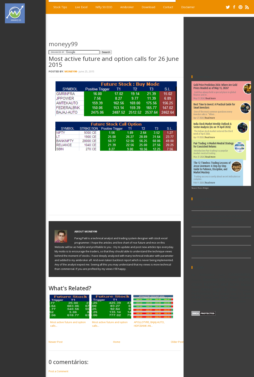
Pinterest (240, 7)
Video (224, 297)
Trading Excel (211, 297)
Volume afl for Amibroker (206, 207)
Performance (201, 293)
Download (148, 7)
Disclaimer (188, 7)
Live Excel (81, 7)
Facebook (234, 7)
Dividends (196, 280)
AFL (193, 275)
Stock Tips (60, 7)
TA (239, 293)
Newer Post (56, 342)
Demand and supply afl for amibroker (214, 232)
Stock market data (224, 293)
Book (222, 275)
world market (238, 301)
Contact (168, 7)
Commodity (240, 274)
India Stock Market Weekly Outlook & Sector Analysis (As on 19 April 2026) (212, 125)
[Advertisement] (25, 86)
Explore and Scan (221, 284)
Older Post (177, 342)
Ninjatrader (245, 290)
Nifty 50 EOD (103, 7)
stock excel (221, 301)
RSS (247, 7)
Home (116, 342)
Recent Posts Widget (200, 188)
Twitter (228, 7)
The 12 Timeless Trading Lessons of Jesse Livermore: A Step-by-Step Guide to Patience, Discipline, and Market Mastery (212, 167)
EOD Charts (228, 279)
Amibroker (127, 7)
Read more (211, 98)
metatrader (206, 301)
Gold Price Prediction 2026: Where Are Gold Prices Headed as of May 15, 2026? (215, 86)
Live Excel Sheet (201, 241)
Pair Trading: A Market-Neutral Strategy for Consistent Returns (213, 145)
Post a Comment (58, 371)
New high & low (219, 289)
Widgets (234, 297)
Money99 (70, 71)
